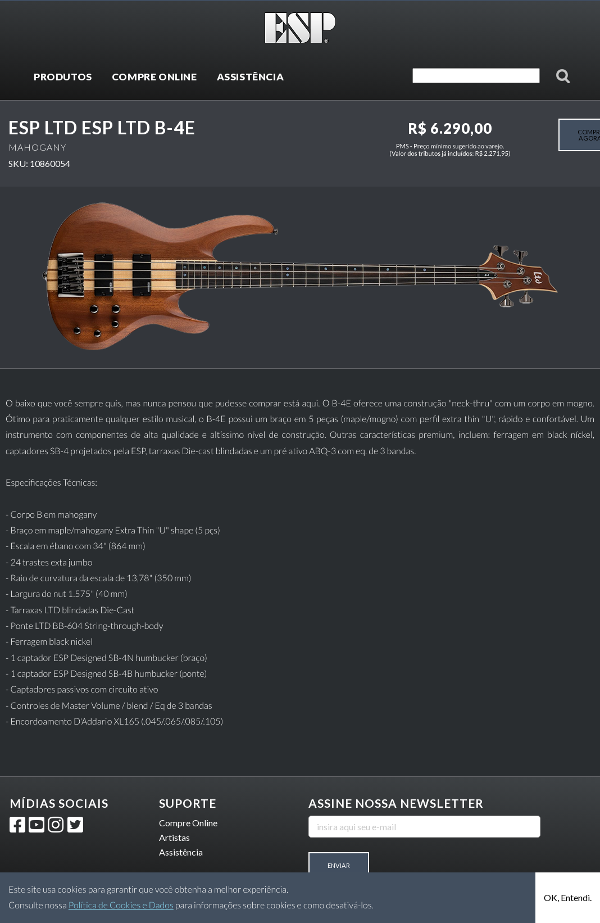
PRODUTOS (63, 77)
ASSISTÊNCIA (250, 77)
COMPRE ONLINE (154, 77)
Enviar (339, 865)
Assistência (181, 852)
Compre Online (188, 822)
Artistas (174, 837)
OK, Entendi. (568, 897)
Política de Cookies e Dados (121, 905)
